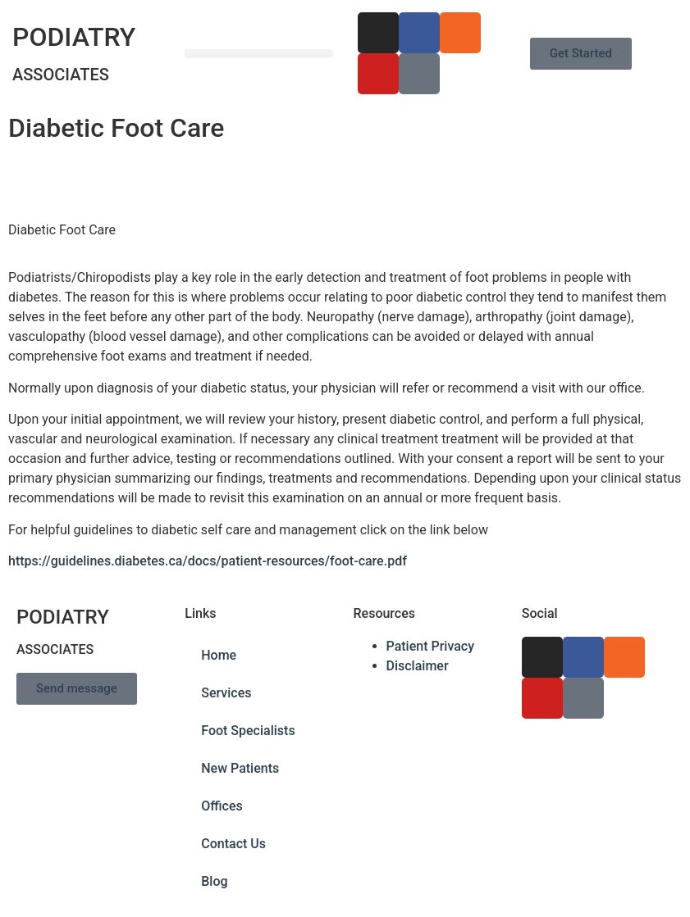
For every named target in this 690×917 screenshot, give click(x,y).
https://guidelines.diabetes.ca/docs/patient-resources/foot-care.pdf (207, 561)
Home (218, 655)
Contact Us (233, 843)
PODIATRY (73, 36)
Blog (214, 881)
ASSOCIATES (60, 74)
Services (226, 693)
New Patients (240, 768)
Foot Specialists (248, 730)
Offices (222, 806)
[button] (258, 53)
